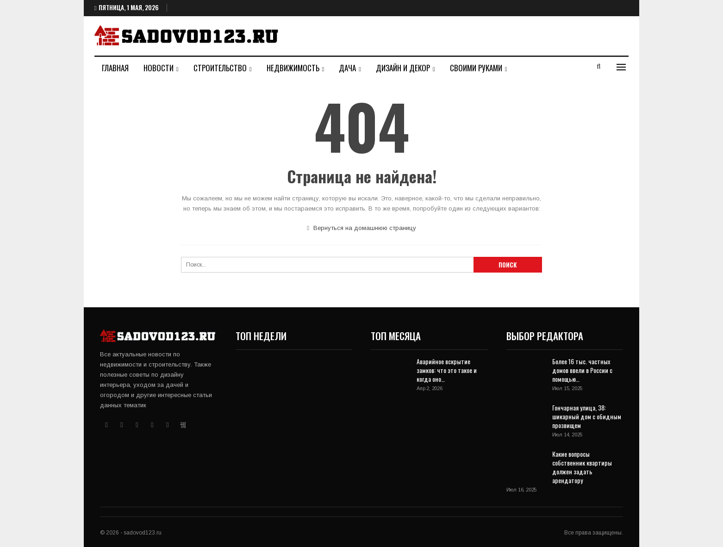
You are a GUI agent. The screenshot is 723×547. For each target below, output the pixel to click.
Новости (158, 68)
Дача (347, 68)
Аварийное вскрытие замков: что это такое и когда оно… (447, 370)
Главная (115, 68)
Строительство (220, 68)
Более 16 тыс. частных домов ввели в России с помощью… (582, 370)
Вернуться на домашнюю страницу (361, 227)
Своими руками (476, 68)
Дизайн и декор (403, 68)
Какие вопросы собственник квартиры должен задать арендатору (582, 467)
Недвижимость (293, 68)
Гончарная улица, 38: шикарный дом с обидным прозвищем (586, 416)
